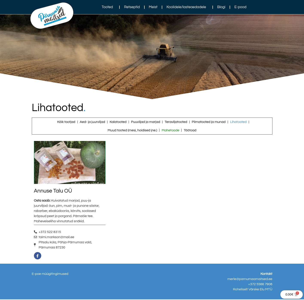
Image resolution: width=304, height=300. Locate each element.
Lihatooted (238, 122)
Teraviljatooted (176, 122)
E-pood (240, 7)
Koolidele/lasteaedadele (187, 7)
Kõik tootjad (66, 122)
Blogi (221, 7)
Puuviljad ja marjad (145, 122)
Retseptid (132, 7)
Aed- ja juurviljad (92, 122)
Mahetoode (170, 130)
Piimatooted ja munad (208, 122)
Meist (153, 7)
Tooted (108, 7)
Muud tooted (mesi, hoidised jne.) (132, 130)
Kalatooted (118, 122)
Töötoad (190, 130)
